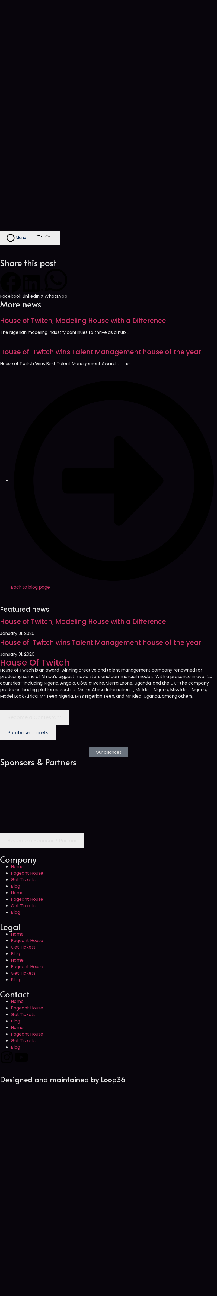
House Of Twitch (34, 662)
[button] (10, 286)
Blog (15, 886)
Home (17, 866)
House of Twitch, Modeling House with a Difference (83, 320)
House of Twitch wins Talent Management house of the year (100, 351)
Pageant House (27, 873)
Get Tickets (23, 880)
